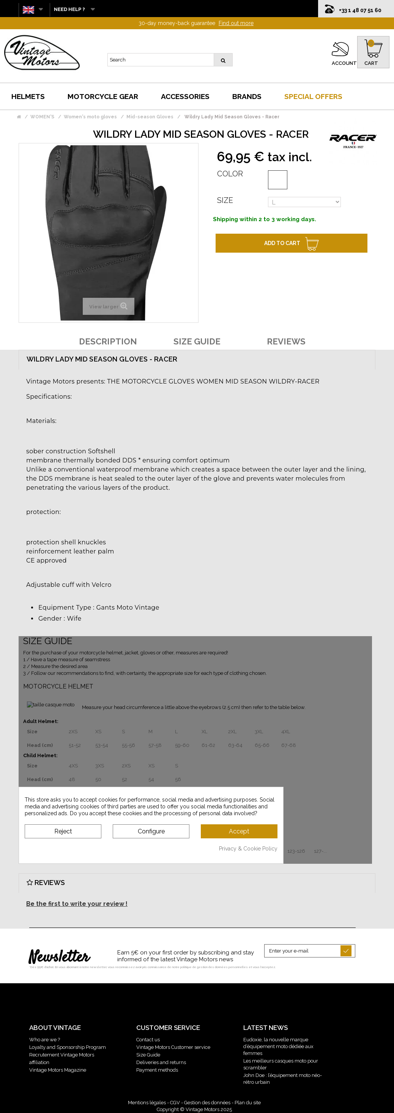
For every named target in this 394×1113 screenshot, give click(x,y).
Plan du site (248, 1102)
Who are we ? (44, 1039)
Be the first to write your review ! (77, 903)
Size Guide (148, 1055)
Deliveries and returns (161, 1062)
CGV (175, 1102)
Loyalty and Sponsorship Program (67, 1047)
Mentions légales (147, 1102)
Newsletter (59, 958)
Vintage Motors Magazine (57, 1070)
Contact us (148, 1039)
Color (230, 173)
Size (225, 200)
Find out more (236, 23)
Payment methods (157, 1070)
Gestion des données (207, 1102)
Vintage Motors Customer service (173, 1047)
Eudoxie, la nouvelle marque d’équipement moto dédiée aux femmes (278, 1046)
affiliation (39, 1062)
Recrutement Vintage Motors (61, 1055)
